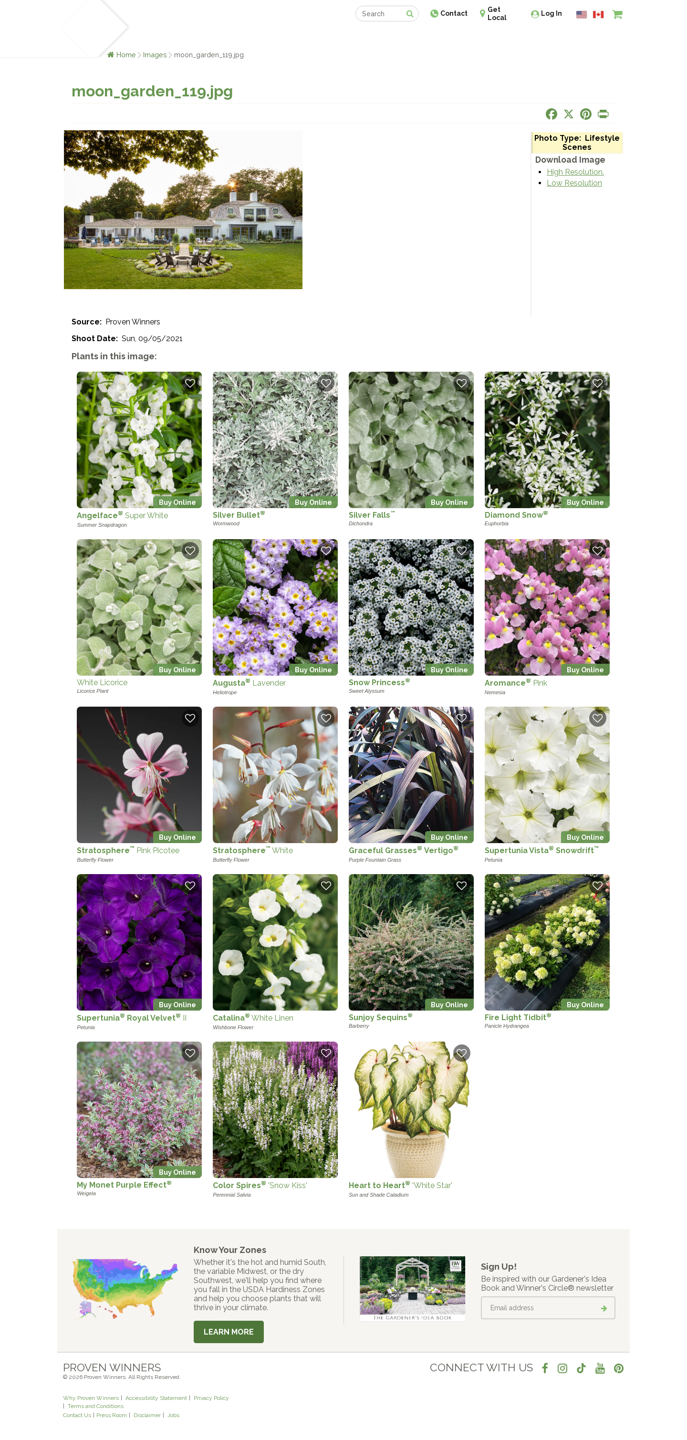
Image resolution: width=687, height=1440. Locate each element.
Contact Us (77, 1415)
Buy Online (177, 502)
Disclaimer (147, 1415)
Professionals (415, 37)
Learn (177, 37)
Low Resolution (574, 183)
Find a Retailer (291, 37)
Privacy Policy (211, 1398)
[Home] (74, 28)
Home (126, 55)
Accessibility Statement (156, 1398)
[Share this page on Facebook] (551, 114)
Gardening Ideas (227, 37)
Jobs (173, 1415)
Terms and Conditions (96, 1406)
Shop (336, 37)
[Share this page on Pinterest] (585, 114)
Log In (551, 13)
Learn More (229, 1331)
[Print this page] (603, 114)
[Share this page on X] (568, 114)
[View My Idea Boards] (599, 38)
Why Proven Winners (91, 1398)
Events (368, 37)
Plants (146, 37)
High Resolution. (575, 172)
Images (155, 55)
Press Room (111, 1415)
